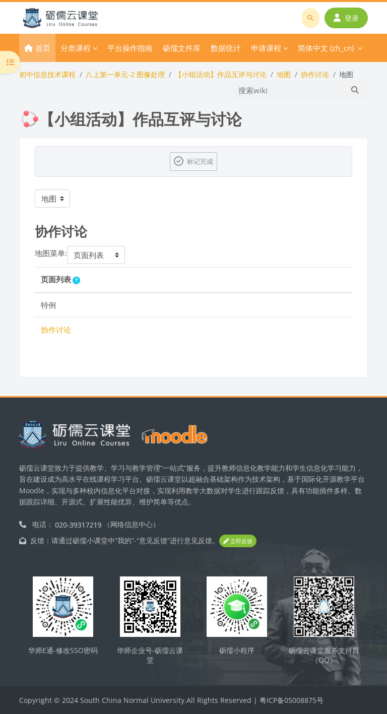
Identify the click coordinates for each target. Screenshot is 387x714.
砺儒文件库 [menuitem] (182, 48)
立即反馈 (237, 541)
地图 (284, 74)
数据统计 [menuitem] (226, 48)
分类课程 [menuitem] (75, 48)
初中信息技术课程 (47, 74)
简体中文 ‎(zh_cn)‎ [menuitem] (326, 48)
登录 (346, 18)
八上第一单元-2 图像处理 (125, 74)
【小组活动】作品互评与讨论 (221, 74)
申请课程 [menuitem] (266, 48)
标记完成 (200, 161)
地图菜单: (51, 253)
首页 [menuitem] (42, 48)
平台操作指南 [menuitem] (130, 48)
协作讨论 (315, 74)
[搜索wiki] (287, 90)
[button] (78, 280)
